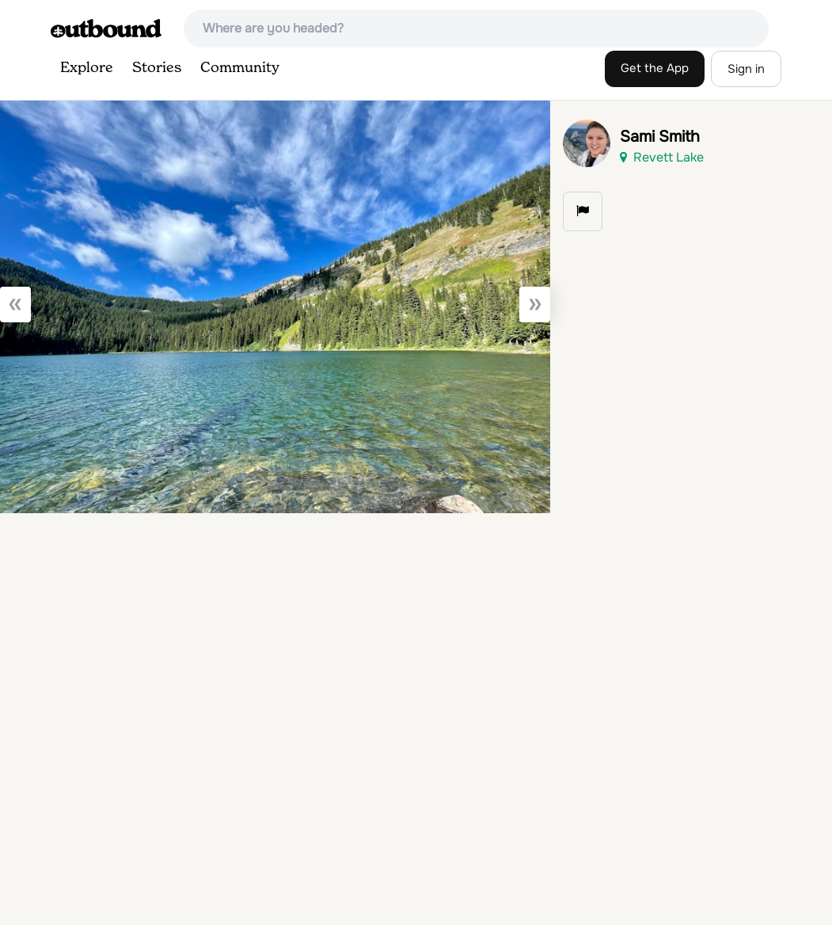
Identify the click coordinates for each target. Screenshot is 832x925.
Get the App (655, 68)
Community (239, 68)
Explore (86, 68)
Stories (156, 68)
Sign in (746, 69)
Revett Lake (662, 157)
